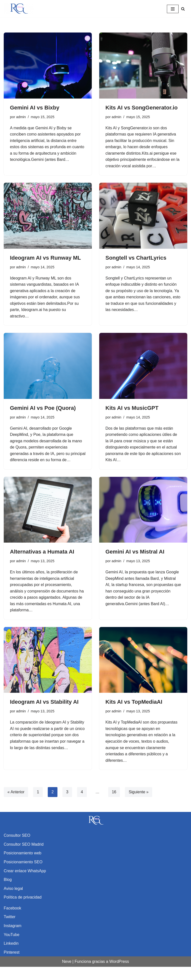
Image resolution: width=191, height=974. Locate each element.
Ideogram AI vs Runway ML (45, 258)
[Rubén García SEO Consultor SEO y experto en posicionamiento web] (19, 8)
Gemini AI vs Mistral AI (134, 559)
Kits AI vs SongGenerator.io (141, 107)
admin (21, 117)
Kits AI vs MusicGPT (131, 408)
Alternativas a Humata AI (42, 559)
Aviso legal (13, 896)
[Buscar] (183, 9)
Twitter (9, 924)
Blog (8, 887)
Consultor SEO (17, 842)
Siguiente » (139, 799)
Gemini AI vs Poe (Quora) (43, 408)
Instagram (12, 933)
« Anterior (15, 799)
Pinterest (11, 959)
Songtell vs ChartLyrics (135, 258)
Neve (66, 969)
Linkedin (11, 950)
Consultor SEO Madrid (24, 851)
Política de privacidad (23, 904)
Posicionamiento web (22, 860)
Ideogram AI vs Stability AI (44, 709)
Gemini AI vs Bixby (34, 107)
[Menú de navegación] (173, 9)
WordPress (119, 969)
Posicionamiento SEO (23, 869)
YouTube (11, 942)
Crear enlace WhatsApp (25, 878)
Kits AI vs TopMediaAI (133, 709)
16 (114, 799)
